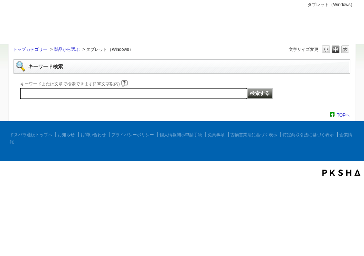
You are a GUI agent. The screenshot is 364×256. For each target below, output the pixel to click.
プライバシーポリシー (132, 134)
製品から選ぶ (67, 49)
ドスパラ (50, 27)
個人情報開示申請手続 (181, 134)
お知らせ (66, 134)
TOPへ (343, 115)
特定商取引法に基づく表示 (308, 134)
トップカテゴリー (30, 49)
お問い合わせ (93, 134)
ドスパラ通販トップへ (31, 134)
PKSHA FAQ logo (341, 172)
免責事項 (216, 134)
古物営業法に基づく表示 (253, 134)
